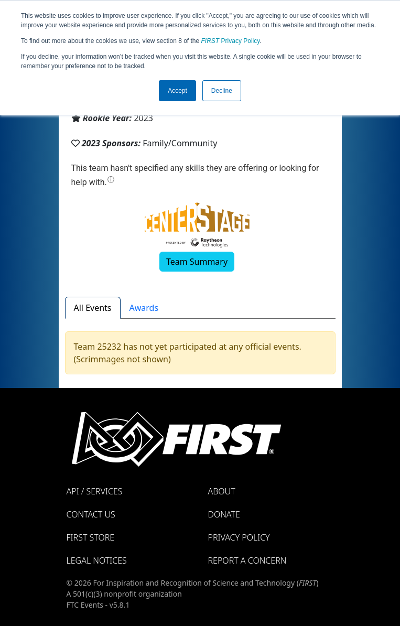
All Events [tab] (93, 308)
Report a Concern (247, 560)
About (221, 491)
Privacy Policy (230, 41)
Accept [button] (177, 90)
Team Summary (197, 261)
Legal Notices (97, 560)
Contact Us (91, 514)
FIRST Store (91, 537)
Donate (224, 514)
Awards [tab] (144, 308)
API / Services (95, 491)
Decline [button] (221, 90)
